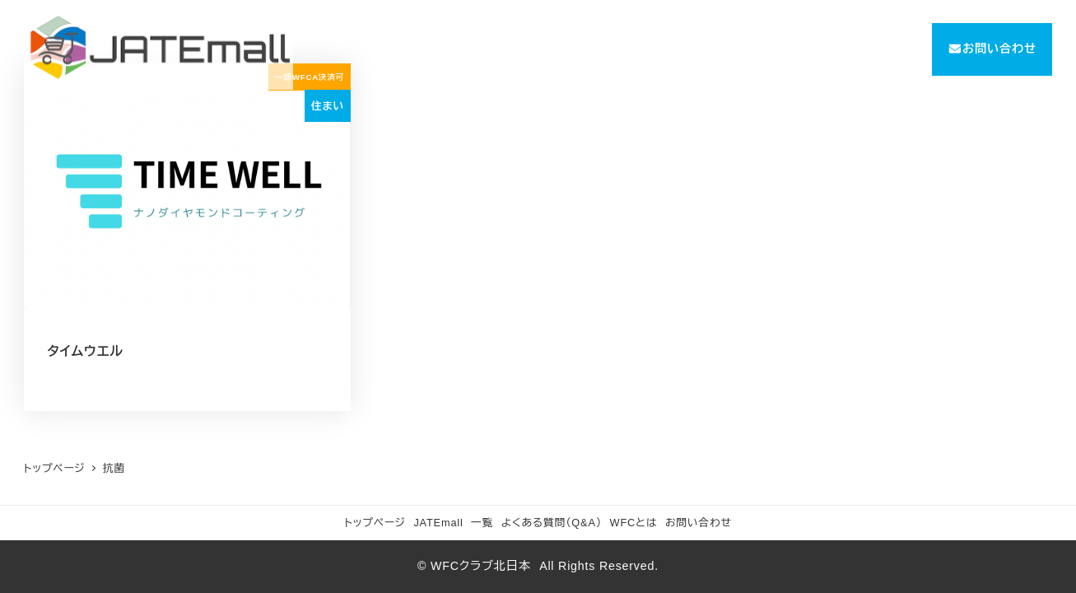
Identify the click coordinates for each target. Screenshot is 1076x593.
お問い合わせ (698, 522)
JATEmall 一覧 (453, 522)
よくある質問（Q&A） (551, 522)
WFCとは (634, 522)
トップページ (375, 522)
